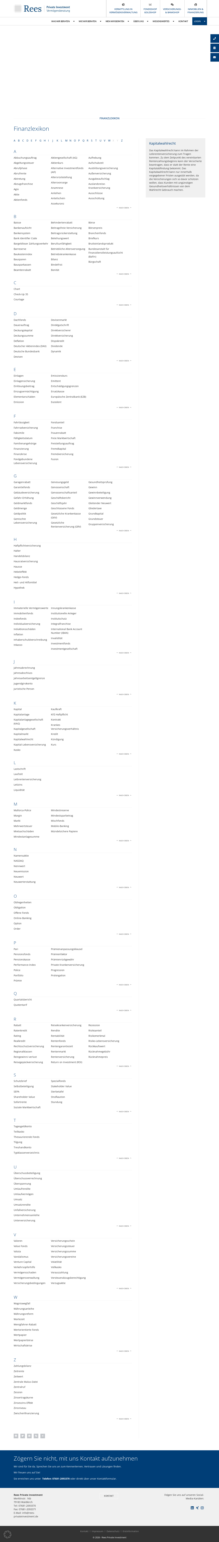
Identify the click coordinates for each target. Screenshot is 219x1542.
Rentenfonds (58, 1041)
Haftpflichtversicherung (27, 545)
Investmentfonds (60, 643)
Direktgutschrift (60, 325)
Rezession (94, 1025)
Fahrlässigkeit (21, 422)
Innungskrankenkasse (63, 608)
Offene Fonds (21, 912)
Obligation (20, 907)
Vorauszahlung (59, 1272)
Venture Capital (22, 1261)
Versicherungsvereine (63, 1256)
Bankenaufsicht (22, 227)
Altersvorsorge (59, 182)
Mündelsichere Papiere (64, 831)
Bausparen (20, 259)
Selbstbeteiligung (24, 1086)
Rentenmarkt (58, 1051)
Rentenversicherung (62, 1056)
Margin (18, 815)
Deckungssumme (23, 335)
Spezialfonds (58, 1081)
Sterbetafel (57, 1091)
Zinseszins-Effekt (23, 1402)
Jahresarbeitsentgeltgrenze (29, 678)
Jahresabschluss (23, 672)
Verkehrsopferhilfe (24, 1267)
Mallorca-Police (22, 810)
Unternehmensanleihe (27, 1215)
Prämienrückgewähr (62, 959)
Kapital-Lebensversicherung (30, 744)
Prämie (18, 980)
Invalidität (56, 638)
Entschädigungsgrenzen (65, 386)
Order (17, 928)
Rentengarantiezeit (62, 1046)
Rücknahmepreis (98, 1056)
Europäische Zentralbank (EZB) (68, 396)
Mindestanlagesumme (26, 836)
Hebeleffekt (20, 571)
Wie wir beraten (90, 21)
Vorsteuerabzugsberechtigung (68, 1277)
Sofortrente (20, 1102)
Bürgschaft (94, 261)
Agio (16, 189)
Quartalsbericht (23, 999)
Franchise (56, 427)
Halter (17, 550)
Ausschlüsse (95, 193)
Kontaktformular (106, 1478)
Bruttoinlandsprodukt (100, 243)
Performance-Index (25, 964)
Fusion (55, 459)
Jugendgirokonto (23, 683)
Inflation (18, 634)
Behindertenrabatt (61, 222)
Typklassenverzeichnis (26, 1152)
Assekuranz (57, 203)
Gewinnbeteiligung (99, 492)
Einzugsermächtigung (26, 391)
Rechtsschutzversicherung (29, 1046)
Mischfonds (57, 820)
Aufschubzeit (96, 162)
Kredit (54, 734)
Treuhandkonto (22, 1147)
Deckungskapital (23, 330)
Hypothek (19, 587)
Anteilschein (58, 198)
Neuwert (19, 876)
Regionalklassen (23, 1051)
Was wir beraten (62, 21)
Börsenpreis (95, 227)
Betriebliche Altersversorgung (68, 248)
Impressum (97, 1531)
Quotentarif (20, 1004)
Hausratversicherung (26, 561)
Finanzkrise (20, 454)
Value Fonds (21, 1246)
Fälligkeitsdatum (23, 438)
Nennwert (19, 866)
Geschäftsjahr (59, 503)
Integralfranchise (61, 623)
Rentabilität (57, 1035)
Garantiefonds (22, 487)
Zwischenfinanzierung (26, 1413)
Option (18, 923)
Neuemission (21, 871)
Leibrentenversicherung (27, 779)
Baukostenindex (23, 254)
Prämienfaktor (59, 954)
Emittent (56, 381)
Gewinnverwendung (100, 497)
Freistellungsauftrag (62, 443)
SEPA (16, 1091)
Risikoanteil (95, 1030)
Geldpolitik (20, 513)
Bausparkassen (22, 264)
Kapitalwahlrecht (23, 739)
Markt (17, 820)
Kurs (53, 744)
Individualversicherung (27, 623)
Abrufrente (20, 173)
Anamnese (57, 187)
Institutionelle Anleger (63, 613)
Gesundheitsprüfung (100, 482)
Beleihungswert (60, 238)
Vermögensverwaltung (26, 1277)
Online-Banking (22, 918)
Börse (91, 222)
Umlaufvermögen (24, 1194)
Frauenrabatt (58, 432)
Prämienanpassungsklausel (66, 949)
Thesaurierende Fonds (27, 1137)
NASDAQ (19, 860)
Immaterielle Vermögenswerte (31, 608)
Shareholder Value (24, 1096)
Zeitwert (18, 1376)
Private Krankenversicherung (67, 964)
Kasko (17, 749)
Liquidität (19, 790)
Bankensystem (22, 233)
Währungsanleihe (24, 1308)
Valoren (18, 1240)
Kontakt (183, 21)
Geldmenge (20, 508)
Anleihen (56, 193)
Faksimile (19, 432)
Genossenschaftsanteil (64, 492)
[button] (16, 1436)
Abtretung (19, 178)
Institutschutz (59, 618)
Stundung (56, 1102)
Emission (19, 402)
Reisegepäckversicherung (28, 1062)
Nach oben (124, 208)
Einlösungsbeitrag (24, 386)
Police (17, 970)
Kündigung (57, 739)
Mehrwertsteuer (23, 826)
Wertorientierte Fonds (26, 1329)
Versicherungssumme (63, 1251)
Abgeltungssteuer (24, 162)
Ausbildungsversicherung (103, 168)
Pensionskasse (22, 959)
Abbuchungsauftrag (25, 157)
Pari (16, 949)
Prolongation (58, 975)
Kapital (18, 709)
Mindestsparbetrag (62, 815)
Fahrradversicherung (26, 427)
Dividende (57, 346)
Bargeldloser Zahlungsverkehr (31, 243)
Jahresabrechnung (24, 667)
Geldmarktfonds (23, 503)
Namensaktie (21, 855)
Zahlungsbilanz (22, 1365)
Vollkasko (56, 1267)
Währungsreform (23, 1313)
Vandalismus (21, 1256)
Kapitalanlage (21, 714)
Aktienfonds (20, 199)
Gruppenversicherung (101, 524)
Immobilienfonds (23, 613)
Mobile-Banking (60, 826)
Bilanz (54, 259)
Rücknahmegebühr (99, 1051)
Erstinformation (131, 1531)
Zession (18, 1392)
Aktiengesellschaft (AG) (64, 157)
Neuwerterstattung (25, 881)
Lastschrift (20, 768)
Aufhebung (94, 157)
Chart (17, 289)
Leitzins (18, 784)
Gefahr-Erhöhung (24, 497)
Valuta (17, 1251)
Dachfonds (20, 320)
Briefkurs (93, 238)
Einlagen (19, 375)
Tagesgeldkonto (23, 1126)
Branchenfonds (97, 233)
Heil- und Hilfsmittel (25, 582)
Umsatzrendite (22, 1204)
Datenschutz (113, 1531)
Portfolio (18, 975)
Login (199, 21)
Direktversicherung (62, 335)
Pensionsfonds (22, 954)
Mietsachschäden (24, 831)
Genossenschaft (60, 487)
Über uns (140, 21)
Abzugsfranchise (23, 183)
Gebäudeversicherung (26, 492)
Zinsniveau (20, 1408)
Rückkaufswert (96, 1046)
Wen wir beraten (117, 21)
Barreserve (20, 248)
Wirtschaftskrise (23, 1345)
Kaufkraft (56, 709)
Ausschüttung (96, 198)
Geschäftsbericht (60, 497)
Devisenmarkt (59, 320)
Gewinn (92, 487)
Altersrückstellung (61, 177)
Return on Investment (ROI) (66, 1062)
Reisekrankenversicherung (66, 1025)
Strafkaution (58, 1096)
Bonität (55, 270)
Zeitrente (19, 1371)
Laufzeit (18, 774)
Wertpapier (20, 1335)
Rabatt (17, 1025)
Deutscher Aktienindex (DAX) (30, 346)
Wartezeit (19, 1319)
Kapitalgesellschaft (24, 728)
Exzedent (56, 402)
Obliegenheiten (22, 902)
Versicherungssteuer (63, 1246)
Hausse (18, 566)
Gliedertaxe (95, 508)
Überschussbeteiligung (27, 1173)
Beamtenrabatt (22, 270)
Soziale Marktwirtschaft (27, 1107)
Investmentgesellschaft (64, 648)
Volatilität (56, 1261)
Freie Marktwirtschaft (63, 438)
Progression (58, 970)
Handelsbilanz (22, 556)
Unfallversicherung (25, 1210)
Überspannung (22, 1183)
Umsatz (18, 1199)
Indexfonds (20, 618)
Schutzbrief (20, 1081)
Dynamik (56, 351)
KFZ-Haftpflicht (59, 714)
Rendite (55, 1030)
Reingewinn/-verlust (25, 1056)
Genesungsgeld (60, 482)
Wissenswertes (163, 21)
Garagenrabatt (22, 482)
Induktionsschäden (25, 629)
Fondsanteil (57, 422)
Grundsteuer (95, 519)
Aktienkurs (57, 162)
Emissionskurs (59, 375)
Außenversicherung (99, 173)
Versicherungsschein (63, 1240)
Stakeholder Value (61, 1086)
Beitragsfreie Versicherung (66, 227)
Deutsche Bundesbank (27, 351)
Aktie (16, 194)
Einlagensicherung (24, 381)
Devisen (18, 356)
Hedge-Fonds (21, 577)
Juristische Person (24, 688)
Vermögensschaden (25, 1272)
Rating (17, 1035)
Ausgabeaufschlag (99, 178)
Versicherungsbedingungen (30, 1283)
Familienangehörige (25, 443)
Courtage (19, 299)
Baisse (17, 222)
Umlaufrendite (22, 1188)
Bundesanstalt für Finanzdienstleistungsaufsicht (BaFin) (105, 252)
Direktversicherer (61, 330)
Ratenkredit (20, 1030)
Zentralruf (19, 1387)
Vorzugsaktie (58, 1283)
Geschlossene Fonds (62, 508)
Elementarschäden (24, 396)
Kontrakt (56, 719)
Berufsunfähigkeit (61, 243)
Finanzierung (21, 448)
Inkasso (18, 644)
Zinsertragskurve (23, 1397)
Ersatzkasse (57, 391)
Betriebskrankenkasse (63, 254)
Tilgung (18, 1142)
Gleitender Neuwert (99, 503)
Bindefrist (56, 264)
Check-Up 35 (21, 294)
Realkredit (19, 1041)
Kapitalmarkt (21, 734)
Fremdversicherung (62, 454)
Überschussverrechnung (28, 1178)
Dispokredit (57, 341)
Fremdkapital (58, 448)
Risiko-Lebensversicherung (103, 1041)
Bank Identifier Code (25, 238)
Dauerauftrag (21, 325)
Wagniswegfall (22, 1303)
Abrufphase (20, 168)
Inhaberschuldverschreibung (30, 639)
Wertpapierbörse (23, 1340)
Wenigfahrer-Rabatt (25, 1324)
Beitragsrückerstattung (64, 233)
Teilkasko (19, 1131)
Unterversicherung (24, 1220)
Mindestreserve (60, 810)
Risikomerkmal (96, 1035)
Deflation (19, 341)
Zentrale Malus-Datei (26, 1381)
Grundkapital (96, 513)
